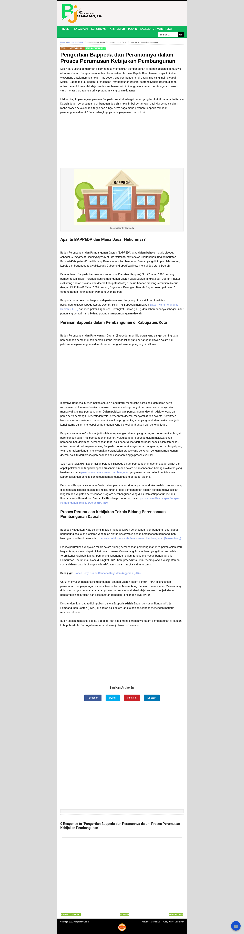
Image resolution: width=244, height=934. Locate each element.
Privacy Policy (167, 922)
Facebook (93, 697)
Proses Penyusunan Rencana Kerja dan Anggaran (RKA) (107, 573)
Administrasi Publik (96, 48)
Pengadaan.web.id (81, 922)
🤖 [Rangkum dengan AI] (236, 926)
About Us (145, 922)
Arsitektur (117, 28)
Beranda (124, 914)
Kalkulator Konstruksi (156, 28)
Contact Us (155, 922)
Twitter (112, 697)
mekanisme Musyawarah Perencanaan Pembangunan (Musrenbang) (140, 538)
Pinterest (132, 697)
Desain (132, 28)
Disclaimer (179, 922)
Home (65, 28)
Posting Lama (176, 914)
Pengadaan (80, 28)
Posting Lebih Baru (70, 914)
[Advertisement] (122, 138)
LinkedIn (151, 697)
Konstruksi (99, 28)
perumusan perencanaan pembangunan (105, 472)
